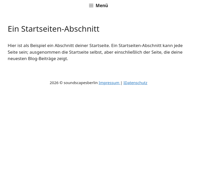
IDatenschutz (135, 82)
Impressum (109, 82)
